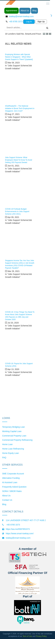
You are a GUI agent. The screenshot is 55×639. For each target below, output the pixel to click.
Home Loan (7, 444)
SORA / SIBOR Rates (12, 491)
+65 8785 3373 (13, 525)
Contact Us (7, 500)
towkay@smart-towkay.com (21, 16)
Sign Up (41, 21)
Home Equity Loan (10, 453)
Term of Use (27, 636)
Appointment (11, 10)
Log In (29, 21)
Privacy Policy (41, 636)
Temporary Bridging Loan (13, 427)
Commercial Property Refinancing (17, 440)
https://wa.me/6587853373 (18, 529)
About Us (25, 10)
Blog (34, 10)
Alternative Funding (11, 478)
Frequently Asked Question (14, 487)
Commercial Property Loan (14, 436)
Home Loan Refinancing (13, 449)
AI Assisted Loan (9, 482)
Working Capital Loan (12, 431)
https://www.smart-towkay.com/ (20, 533)
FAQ (4, 457)
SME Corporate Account (13, 473)
